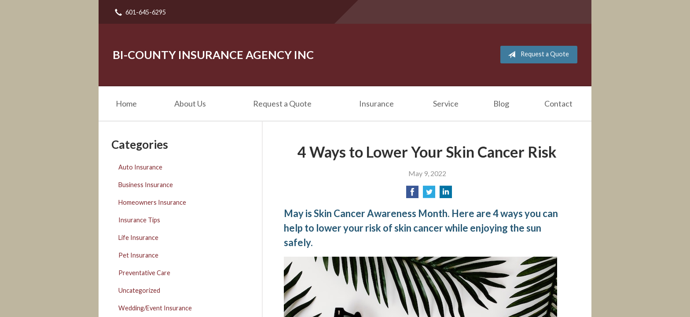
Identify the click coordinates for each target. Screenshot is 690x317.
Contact (558, 103)
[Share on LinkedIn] (446, 194)
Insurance (376, 103)
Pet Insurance (138, 255)
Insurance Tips (139, 220)
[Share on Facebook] (412, 194)
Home (126, 103)
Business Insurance (145, 184)
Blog (501, 103)
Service (446, 103)
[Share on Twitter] (429, 194)
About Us (190, 103)
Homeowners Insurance (152, 202)
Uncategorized (139, 290)
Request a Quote (536, 54)
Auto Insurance (140, 167)
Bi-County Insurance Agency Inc (213, 54)
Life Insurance (138, 237)
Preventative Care (144, 272)
